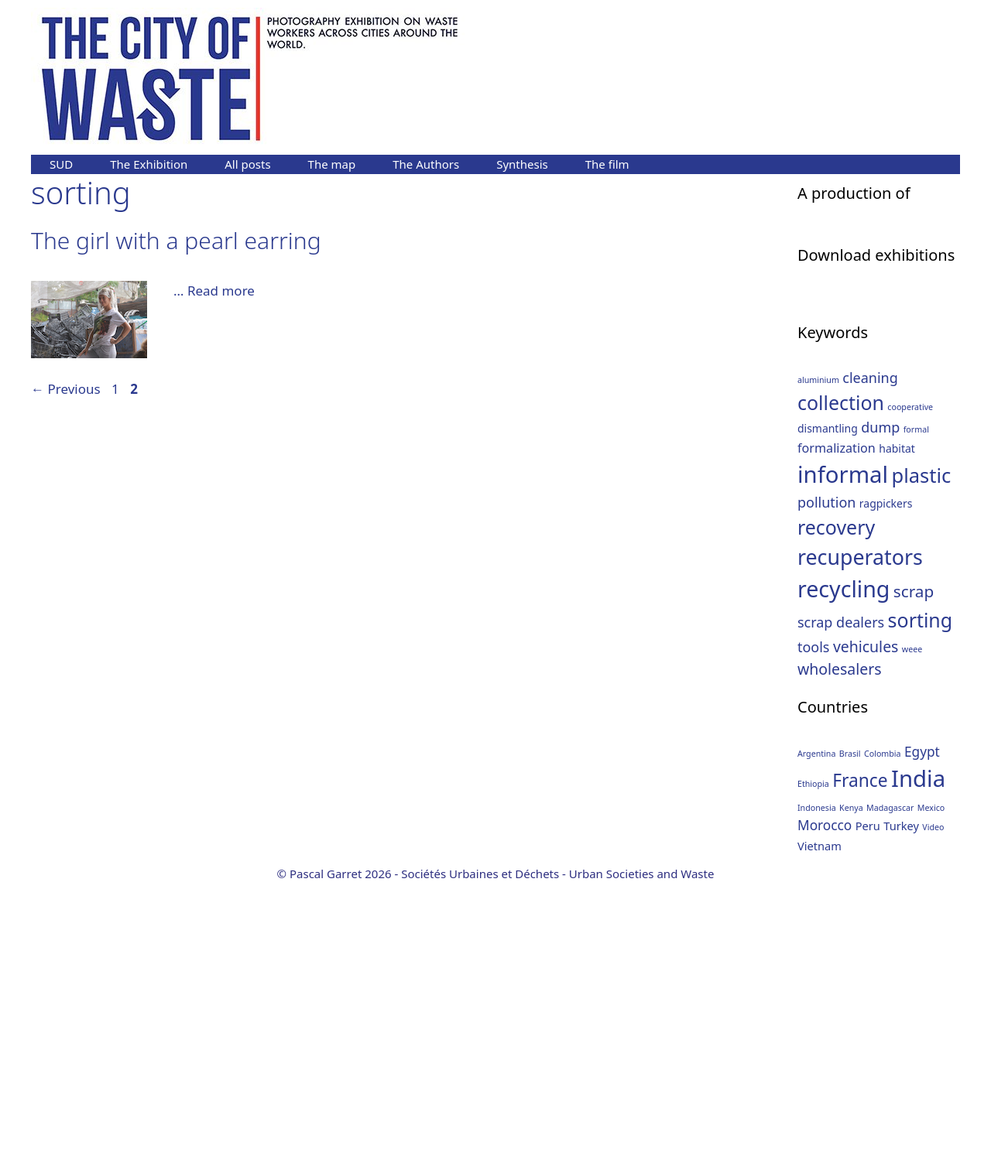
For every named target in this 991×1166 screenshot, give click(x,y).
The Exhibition (148, 164)
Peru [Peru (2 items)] (868, 1108)
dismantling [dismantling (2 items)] (827, 710)
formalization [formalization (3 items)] (836, 730)
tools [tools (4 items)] (813, 928)
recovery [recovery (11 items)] (836, 808)
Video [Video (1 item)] (933, 1109)
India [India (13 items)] (918, 1060)
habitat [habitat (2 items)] (897, 730)
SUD (61, 164)
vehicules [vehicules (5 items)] (866, 928)
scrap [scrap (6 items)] (913, 873)
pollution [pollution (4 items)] (826, 783)
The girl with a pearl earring (176, 240)
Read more (221, 290)
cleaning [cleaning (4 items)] (869, 659)
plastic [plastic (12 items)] (922, 757)
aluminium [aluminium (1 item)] (818, 661)
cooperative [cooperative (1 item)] (910, 688)
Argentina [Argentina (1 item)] (816, 1035)
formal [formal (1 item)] (916, 711)
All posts (247, 164)
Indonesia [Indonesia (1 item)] (816, 1089)
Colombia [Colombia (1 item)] (882, 1035)
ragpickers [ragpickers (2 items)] (886, 785)
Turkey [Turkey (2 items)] (901, 1108)
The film (607, 164)
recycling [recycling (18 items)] (843, 871)
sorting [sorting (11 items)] (920, 902)
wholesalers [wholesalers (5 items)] (839, 950)
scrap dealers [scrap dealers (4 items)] (840, 904)
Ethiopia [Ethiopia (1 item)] (813, 1065)
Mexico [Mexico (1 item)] (931, 1089)
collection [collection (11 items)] (840, 684)
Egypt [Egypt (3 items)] (922, 1033)
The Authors (426, 164)
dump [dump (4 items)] (880, 709)
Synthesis (522, 164)
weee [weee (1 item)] (912, 930)
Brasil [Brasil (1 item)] (850, 1035)
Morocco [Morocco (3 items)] (824, 1107)
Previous (66, 389)
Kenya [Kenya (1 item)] (851, 1089)
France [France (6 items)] (859, 1062)
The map (332, 164)
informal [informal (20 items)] (842, 755)
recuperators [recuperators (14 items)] (860, 839)
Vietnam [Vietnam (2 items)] (819, 1128)
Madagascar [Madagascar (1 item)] (890, 1089)
